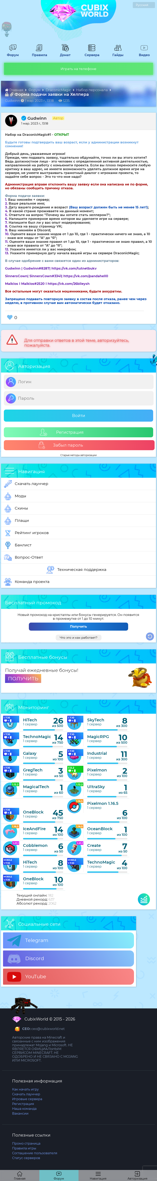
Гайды (116, 53)
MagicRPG (98, 736)
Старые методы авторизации (78, 455)
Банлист (17, 545)
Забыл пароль (60, 445)
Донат (64, 53)
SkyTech (95, 720)
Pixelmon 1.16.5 (102, 803)
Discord (25, 959)
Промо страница (26, 1143)
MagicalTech (36, 786)
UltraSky (96, 786)
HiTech (30, 720)
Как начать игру (25, 1089)
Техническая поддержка (76, 570)
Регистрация (62, 432)
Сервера (91, 53)
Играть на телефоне (78, 69)
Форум (11, 53)
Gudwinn (34, 118)
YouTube (26, 977)
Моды (15, 496)
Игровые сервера (27, 1099)
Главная (14, 90)
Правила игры (24, 1148)
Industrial (97, 753)
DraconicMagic (59, 90)
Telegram (27, 941)
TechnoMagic (37, 736)
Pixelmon (97, 770)
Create (94, 845)
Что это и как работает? (78, 637)
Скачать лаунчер (26, 484)
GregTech (33, 770)
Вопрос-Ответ (23, 557)
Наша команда (24, 1109)
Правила (38, 53)
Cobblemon (35, 845)
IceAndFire (34, 828)
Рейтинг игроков (26, 533)
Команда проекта (26, 582)
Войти (78, 415)
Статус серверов (26, 1158)
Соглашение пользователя (34, 1153)
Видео (143, 53)
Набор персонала (92, 90)
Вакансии (20, 1113)
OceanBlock (100, 828)
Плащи (16, 521)
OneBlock (33, 812)
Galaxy (30, 753)
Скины (16, 508)
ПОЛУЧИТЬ (23, 678)
